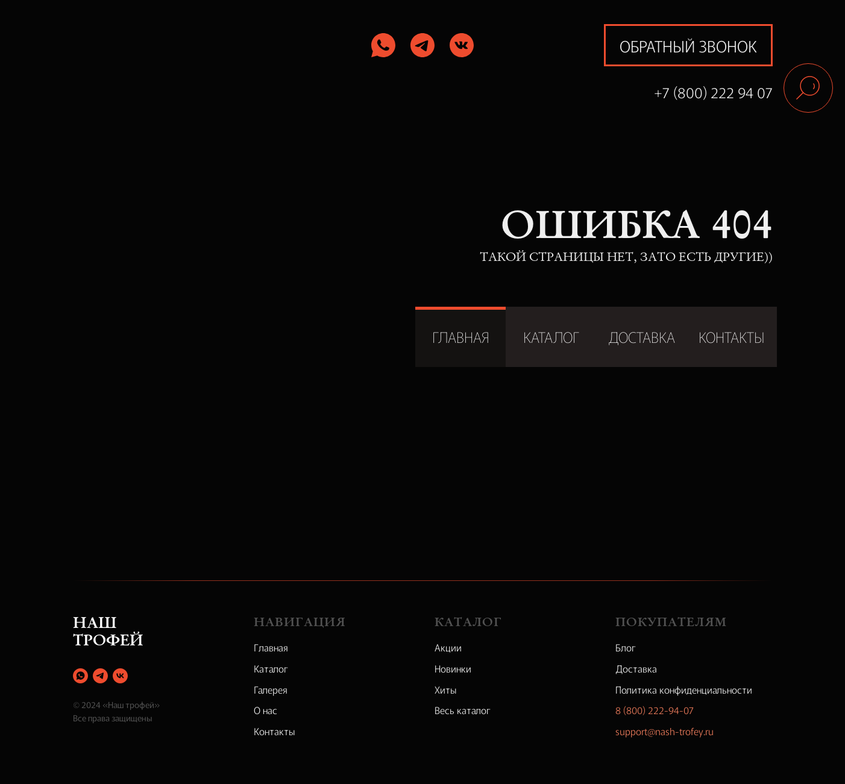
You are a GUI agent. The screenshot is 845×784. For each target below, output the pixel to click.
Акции (448, 647)
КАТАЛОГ (551, 336)
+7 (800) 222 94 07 (713, 91)
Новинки (453, 668)
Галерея (270, 689)
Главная (271, 647)
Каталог (271, 668)
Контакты (274, 731)
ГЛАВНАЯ (460, 336)
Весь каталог (463, 710)
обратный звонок (688, 45)
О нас (265, 710)
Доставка (636, 668)
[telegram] (100, 675)
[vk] (120, 675)
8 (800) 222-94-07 (654, 710)
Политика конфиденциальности (683, 689)
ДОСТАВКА (641, 336)
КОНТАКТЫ (732, 336)
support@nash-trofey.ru (664, 731)
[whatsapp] (80, 675)
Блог (625, 647)
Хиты (446, 689)
